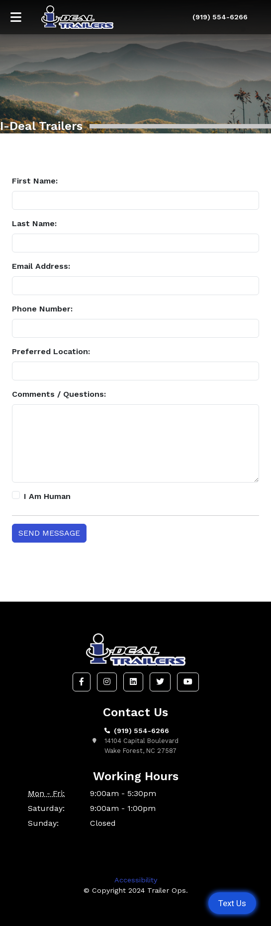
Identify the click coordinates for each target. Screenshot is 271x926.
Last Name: (34, 223)
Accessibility (135, 880)
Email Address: (41, 266)
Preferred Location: (51, 351)
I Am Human (47, 496)
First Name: (35, 180)
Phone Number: (42, 308)
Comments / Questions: (59, 394)
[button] (81, 682)
